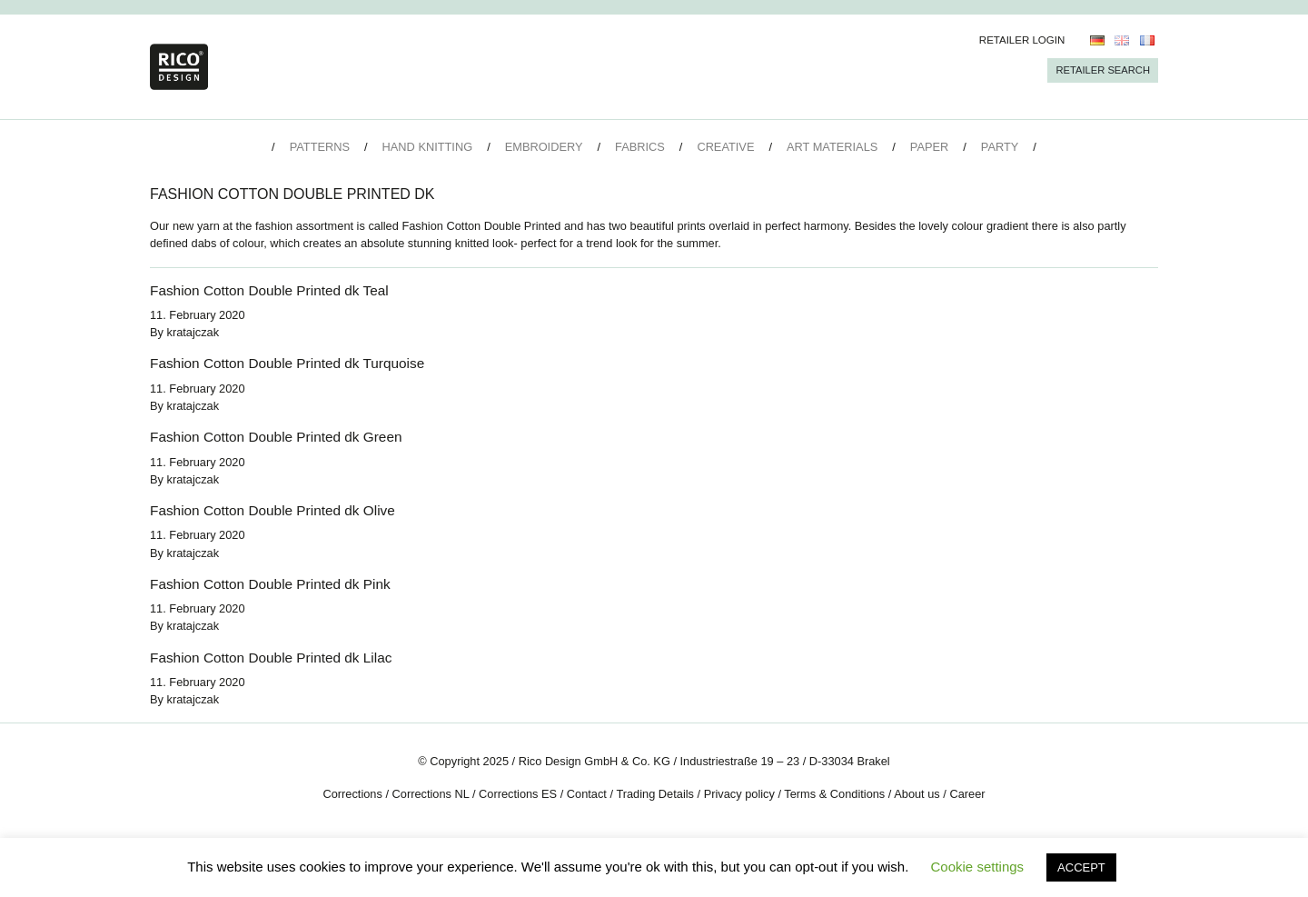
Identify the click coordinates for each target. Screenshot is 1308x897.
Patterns (320, 147)
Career (967, 794)
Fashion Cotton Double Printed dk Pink (270, 584)
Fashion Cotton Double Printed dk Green (275, 436)
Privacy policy (739, 794)
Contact (587, 794)
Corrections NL (431, 794)
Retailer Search (1102, 70)
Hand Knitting (427, 147)
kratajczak (193, 332)
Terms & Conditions (834, 794)
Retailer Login (1022, 40)
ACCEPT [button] (1081, 867)
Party (999, 147)
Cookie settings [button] (978, 866)
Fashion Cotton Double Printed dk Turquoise (287, 363)
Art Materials (832, 147)
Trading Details (655, 794)
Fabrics (640, 147)
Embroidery (544, 147)
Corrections (352, 794)
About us (917, 794)
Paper (929, 147)
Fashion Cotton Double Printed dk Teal (269, 290)
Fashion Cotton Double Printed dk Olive (272, 510)
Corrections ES (518, 794)
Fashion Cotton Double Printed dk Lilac (270, 657)
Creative (725, 147)
